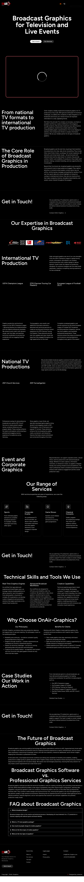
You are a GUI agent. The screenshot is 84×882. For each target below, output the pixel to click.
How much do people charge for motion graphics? (26, 831)
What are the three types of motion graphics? (25, 835)
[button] (45, 816)
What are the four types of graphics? (22, 839)
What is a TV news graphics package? (23, 827)
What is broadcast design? (19, 816)
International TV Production (20, 266)
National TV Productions (16, 369)
